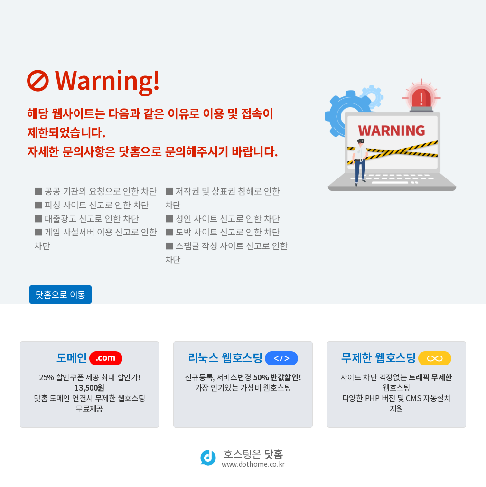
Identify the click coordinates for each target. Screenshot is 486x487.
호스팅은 (253, 457)
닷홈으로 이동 (60, 294)
